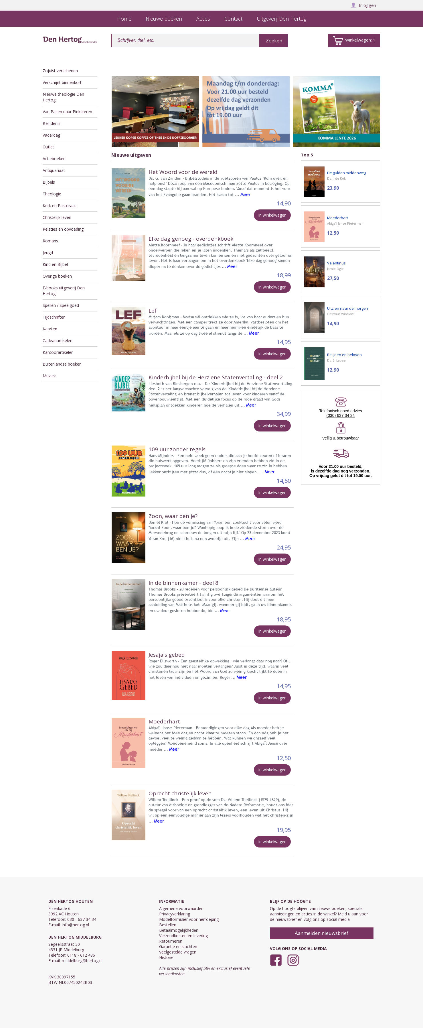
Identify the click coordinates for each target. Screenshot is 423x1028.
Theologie (52, 194)
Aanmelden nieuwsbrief (321, 933)
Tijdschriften (54, 317)
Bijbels (49, 182)
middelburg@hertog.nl (82, 960)
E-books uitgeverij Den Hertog (64, 290)
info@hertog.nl (75, 924)
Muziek (49, 375)
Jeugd (48, 252)
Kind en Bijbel (55, 264)
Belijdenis (51, 123)
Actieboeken (54, 158)
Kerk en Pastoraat (59, 205)
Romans (50, 241)
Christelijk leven (57, 217)
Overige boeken (57, 276)
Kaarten (50, 328)
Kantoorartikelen (58, 352)
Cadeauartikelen (57, 340)
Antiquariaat (54, 170)
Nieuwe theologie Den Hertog (63, 97)
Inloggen (363, 5)
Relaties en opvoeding (63, 229)
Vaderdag (51, 135)
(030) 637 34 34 (341, 415)
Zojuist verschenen (60, 70)
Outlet (48, 147)
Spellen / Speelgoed (61, 305)
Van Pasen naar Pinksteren (67, 111)
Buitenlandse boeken (62, 364)
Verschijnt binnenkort (62, 82)
